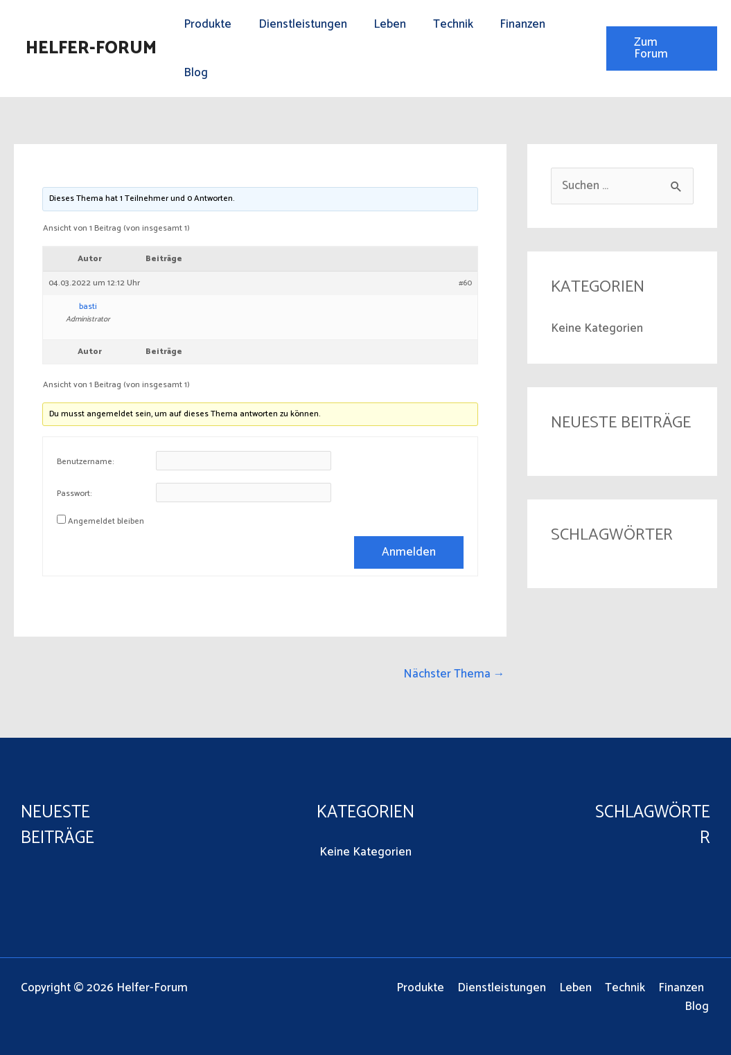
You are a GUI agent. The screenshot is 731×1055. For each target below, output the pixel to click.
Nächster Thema (454, 674)
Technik (442, 24)
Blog (194, 72)
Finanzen (508, 24)
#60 (465, 283)
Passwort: (74, 494)
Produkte (206, 24)
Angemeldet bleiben (106, 521)
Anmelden (409, 552)
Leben (382, 24)
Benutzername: (85, 462)
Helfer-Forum (91, 48)
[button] (659, 48)
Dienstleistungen (298, 24)
